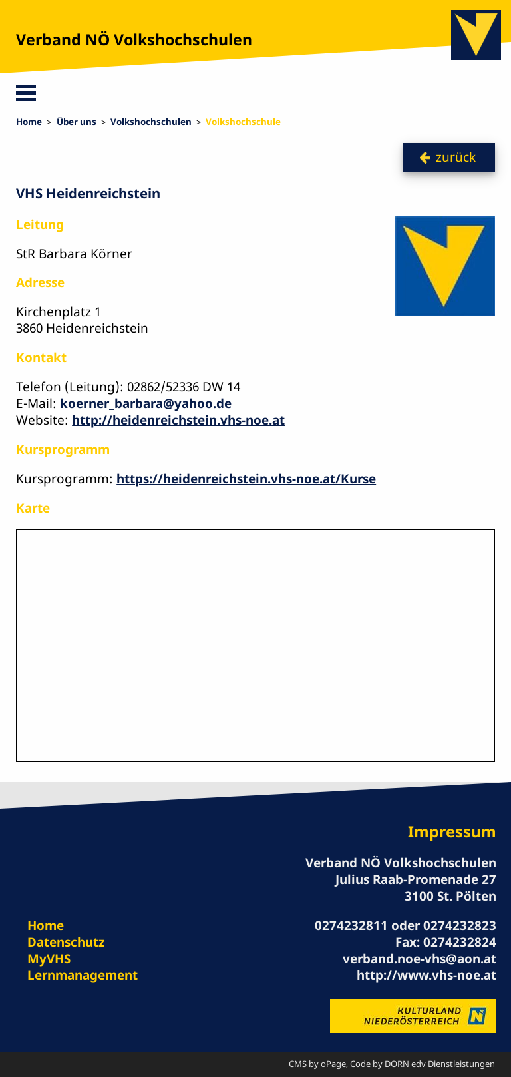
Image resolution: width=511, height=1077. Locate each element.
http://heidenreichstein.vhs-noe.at (178, 420)
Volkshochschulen (151, 122)
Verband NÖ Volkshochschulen (134, 39)
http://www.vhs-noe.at (426, 975)
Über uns (76, 122)
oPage (333, 1064)
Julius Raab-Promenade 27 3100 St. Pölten (415, 888)
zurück (456, 157)
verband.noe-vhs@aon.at (419, 958)
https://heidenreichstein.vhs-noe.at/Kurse (246, 478)
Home (29, 122)
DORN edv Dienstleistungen (440, 1064)
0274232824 (459, 942)
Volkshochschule (243, 122)
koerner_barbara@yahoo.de (146, 403)
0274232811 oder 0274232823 (405, 925)
